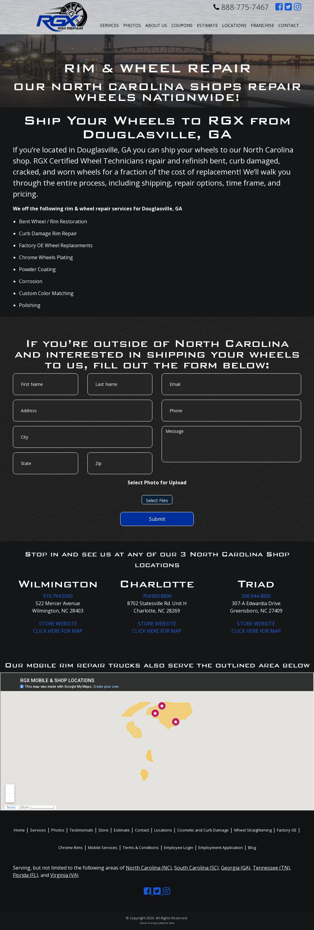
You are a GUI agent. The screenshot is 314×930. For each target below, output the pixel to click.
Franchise (262, 25)
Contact (288, 25)
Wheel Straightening (253, 830)
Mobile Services (102, 847)
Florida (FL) (25, 875)
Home (19, 830)
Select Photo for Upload (157, 482)
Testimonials (81, 830)
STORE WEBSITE (58, 623)
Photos (132, 25)
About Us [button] (156, 25)
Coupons (182, 25)
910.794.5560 (58, 596)
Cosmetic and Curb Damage (203, 830)
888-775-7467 (241, 7)
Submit (157, 519)
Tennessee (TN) (271, 867)
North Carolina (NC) (149, 867)
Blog (252, 847)
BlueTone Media (167, 923)
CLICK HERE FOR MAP (57, 631)
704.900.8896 (157, 596)
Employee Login (178, 847)
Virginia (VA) (64, 875)
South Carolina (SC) (196, 867)
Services (109, 25)
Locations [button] (234, 25)
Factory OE (287, 830)
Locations (163, 830)
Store (103, 830)
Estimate (207, 25)
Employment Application (220, 847)
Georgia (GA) (235, 867)
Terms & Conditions (141, 847)
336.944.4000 (256, 596)
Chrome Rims (70, 847)
